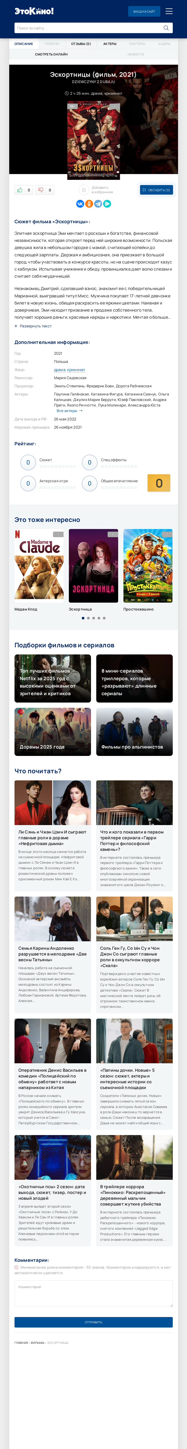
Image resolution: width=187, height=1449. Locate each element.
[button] (83, 618)
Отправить (93, 1322)
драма (59, 369)
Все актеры (68, 410)
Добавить (96, 189)
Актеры (110, 44)
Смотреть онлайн (51, 54)
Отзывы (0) (81, 44)
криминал (76, 369)
